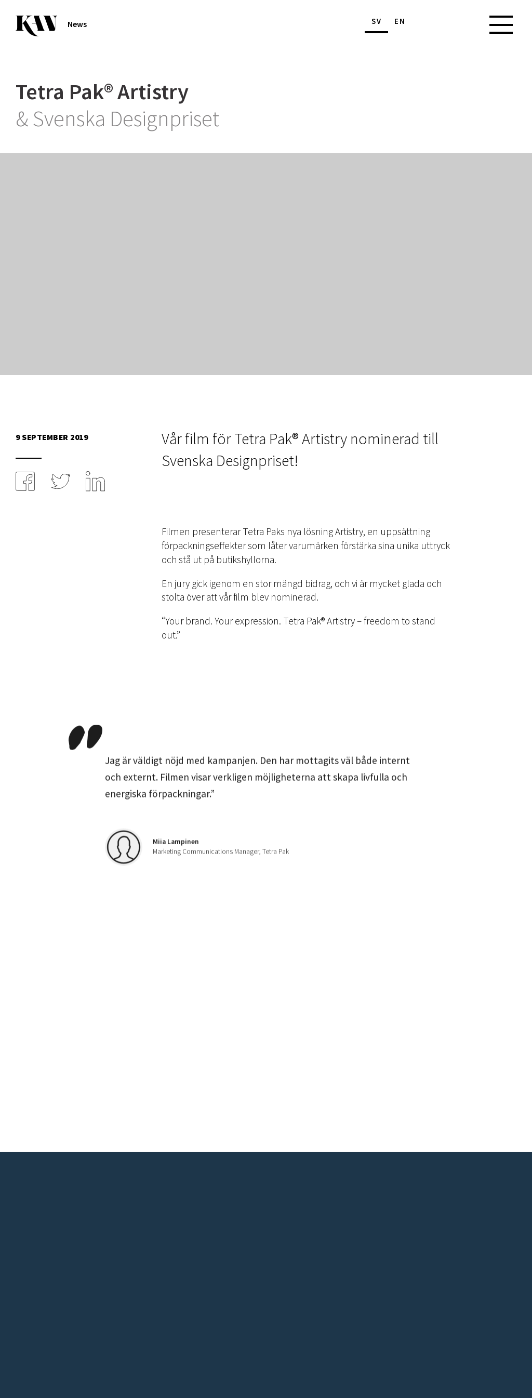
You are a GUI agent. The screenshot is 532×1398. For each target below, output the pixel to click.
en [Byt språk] (400, 21)
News (77, 24)
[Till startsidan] (36, 26)
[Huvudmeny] (482, 25)
